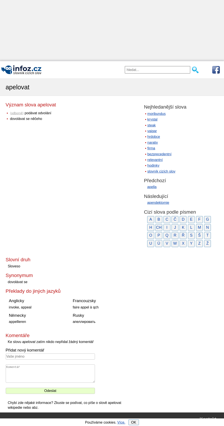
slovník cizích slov (161, 171)
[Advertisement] (112, 30)
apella (152, 187)
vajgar (152, 131)
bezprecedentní (159, 154)
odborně (17, 113)
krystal (152, 119)
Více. (121, 422)
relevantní (155, 160)
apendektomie (158, 202)
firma (151, 148)
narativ (152, 142)
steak (151, 125)
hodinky (153, 165)
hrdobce (153, 137)
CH (158, 227)
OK (133, 422)
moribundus (156, 114)
